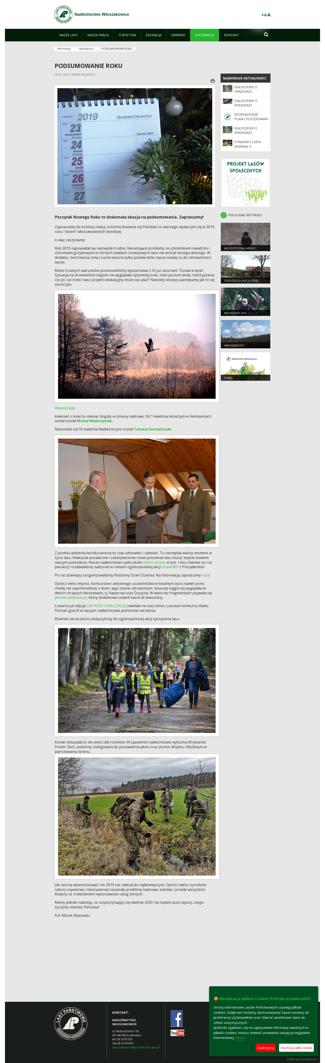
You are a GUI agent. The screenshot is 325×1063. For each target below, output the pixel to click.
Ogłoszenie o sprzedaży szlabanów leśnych (245, 135)
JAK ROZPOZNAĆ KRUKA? (240, 248)
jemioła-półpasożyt (71, 597)
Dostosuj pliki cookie (296, 1047)
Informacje (64, 49)
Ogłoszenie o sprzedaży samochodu (245, 105)
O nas (228, 378)
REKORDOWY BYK (235, 313)
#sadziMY (170, 566)
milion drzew (154, 562)
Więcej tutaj (64, 407)
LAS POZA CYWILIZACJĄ (106, 605)
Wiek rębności (234, 345)
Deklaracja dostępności (302, 1059)
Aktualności (86, 49)
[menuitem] (68, 35)
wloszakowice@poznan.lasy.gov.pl (136, 1047)
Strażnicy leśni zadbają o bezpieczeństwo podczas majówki (249, 149)
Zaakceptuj (265, 1047)
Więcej (240, 1037)
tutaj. (206, 575)
